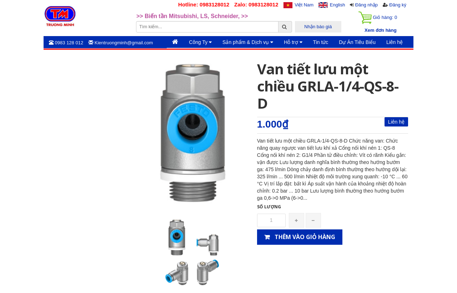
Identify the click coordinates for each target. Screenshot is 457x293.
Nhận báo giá (318, 26)
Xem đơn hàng (381, 30)
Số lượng (269, 207)
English (337, 5)
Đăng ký (397, 5)
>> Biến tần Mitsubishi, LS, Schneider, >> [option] (192, 20)
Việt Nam (304, 5)
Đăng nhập (366, 5)
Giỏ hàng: (377, 17)
